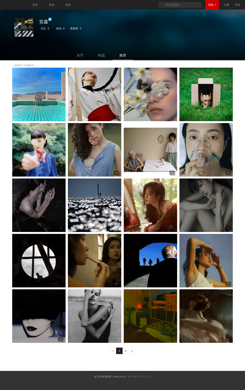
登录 (237, 4)
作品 (101, 55)
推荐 (122, 55)
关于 (80, 55)
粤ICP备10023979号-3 (139, 376)
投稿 (212, 4)
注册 (226, 4)
